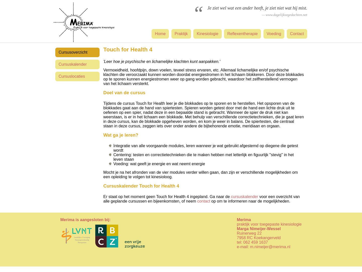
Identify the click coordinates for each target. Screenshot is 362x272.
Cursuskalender (73, 64)
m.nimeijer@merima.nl (270, 247)
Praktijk (181, 34)
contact (203, 201)
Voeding (274, 34)
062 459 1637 (255, 242)
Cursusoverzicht (73, 52)
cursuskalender (244, 197)
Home (160, 34)
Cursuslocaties (72, 76)
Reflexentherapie (242, 34)
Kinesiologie (207, 34)
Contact (297, 34)
